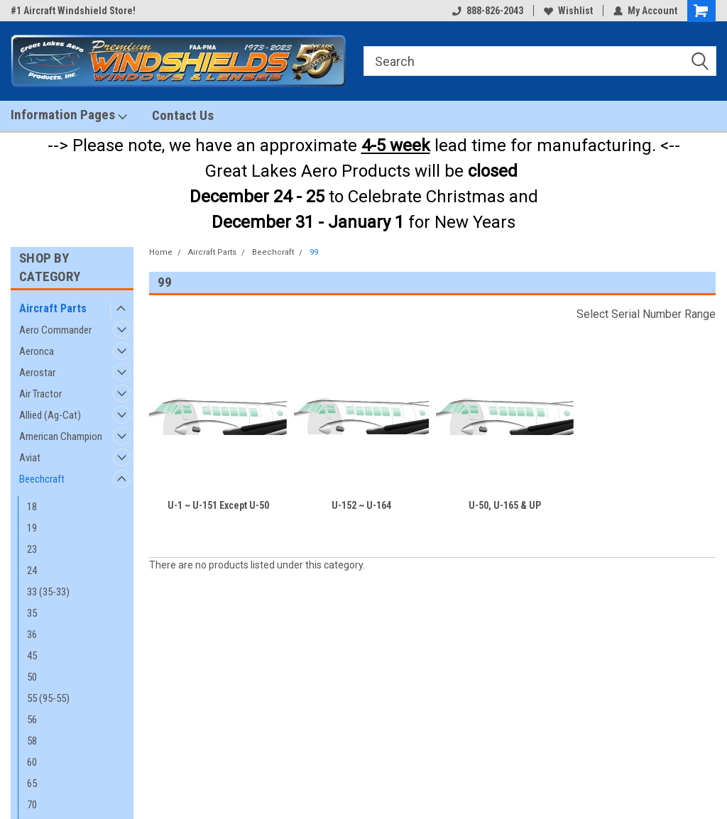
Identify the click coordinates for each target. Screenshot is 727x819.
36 (32, 634)
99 (314, 252)
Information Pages (69, 114)
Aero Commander (55, 330)
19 (32, 528)
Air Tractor (40, 393)
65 (32, 783)
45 (32, 655)
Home (161, 252)
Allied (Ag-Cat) (50, 415)
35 (32, 613)
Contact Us (183, 115)
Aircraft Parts (53, 308)
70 (32, 804)
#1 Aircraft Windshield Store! (73, 10)
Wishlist (568, 10)
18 (32, 506)
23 (32, 549)
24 (32, 570)
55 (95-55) (48, 698)
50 (32, 677)
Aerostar (37, 372)
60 (32, 762)
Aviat (29, 457)
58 (32, 741)
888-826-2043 (487, 10)
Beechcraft (42, 479)
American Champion (60, 436)
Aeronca (36, 351)
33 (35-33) (48, 592)
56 (32, 719)
